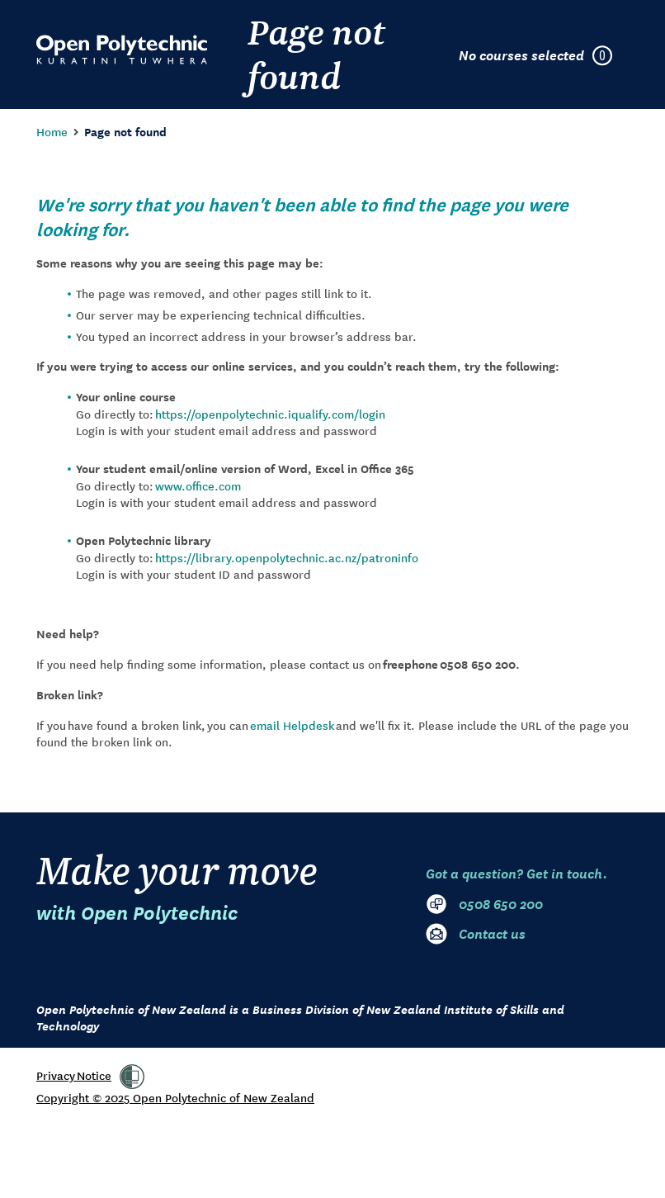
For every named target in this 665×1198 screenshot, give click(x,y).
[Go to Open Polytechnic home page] (121, 49)
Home (52, 131)
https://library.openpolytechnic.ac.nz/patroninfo (286, 557)
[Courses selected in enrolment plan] (544, 54)
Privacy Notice (73, 1075)
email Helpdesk (292, 725)
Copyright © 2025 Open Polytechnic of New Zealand (175, 1097)
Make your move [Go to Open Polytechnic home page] (177, 886)
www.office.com (198, 485)
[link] (132, 1076)
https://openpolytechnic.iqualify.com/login (270, 413)
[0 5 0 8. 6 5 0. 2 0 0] (527, 904)
